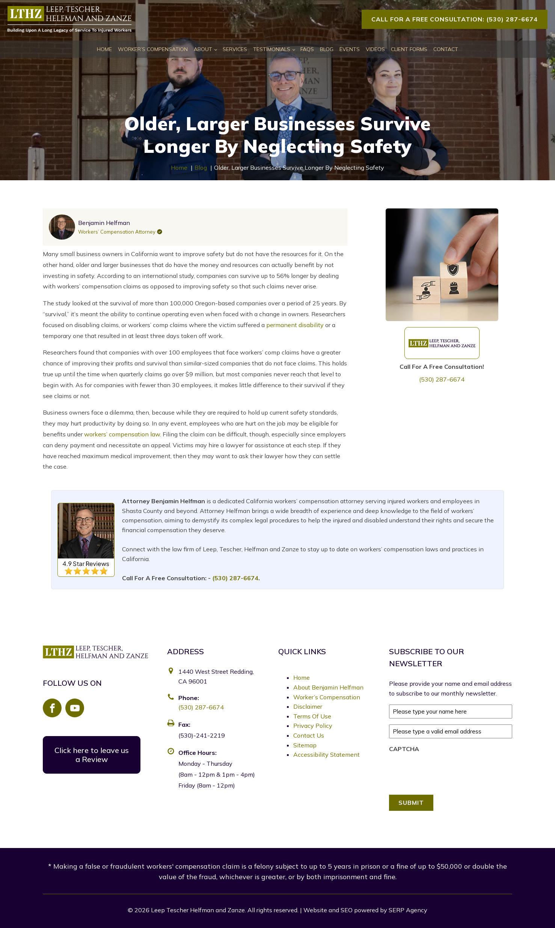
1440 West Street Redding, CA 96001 (216, 676)
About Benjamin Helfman (328, 687)
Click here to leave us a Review (91, 754)
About (203, 49)
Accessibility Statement (326, 754)
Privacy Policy (312, 725)
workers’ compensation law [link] (122, 434)
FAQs (307, 49)
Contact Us (308, 735)
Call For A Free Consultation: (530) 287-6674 (454, 19)
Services (235, 49)
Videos (375, 49)
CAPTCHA (404, 749)
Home (104, 49)
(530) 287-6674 (442, 379)
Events (349, 49)
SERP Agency (408, 910)
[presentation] (446, 771)
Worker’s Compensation (153, 49)
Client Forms (409, 49)
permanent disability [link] (295, 325)
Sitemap (305, 745)
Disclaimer (307, 706)
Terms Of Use (312, 716)
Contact (445, 49)
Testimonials (271, 49)
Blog (326, 49)
